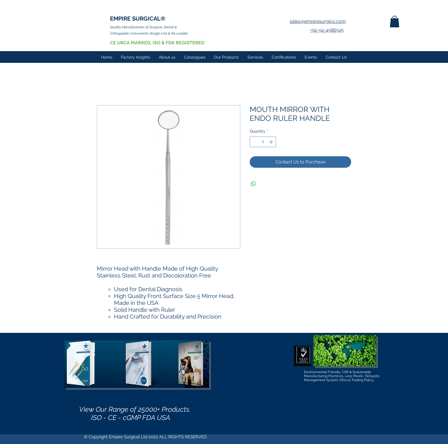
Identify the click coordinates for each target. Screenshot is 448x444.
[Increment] (271, 142)
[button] (394, 21)
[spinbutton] (263, 142)
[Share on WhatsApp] (253, 183)
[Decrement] (254, 142)
